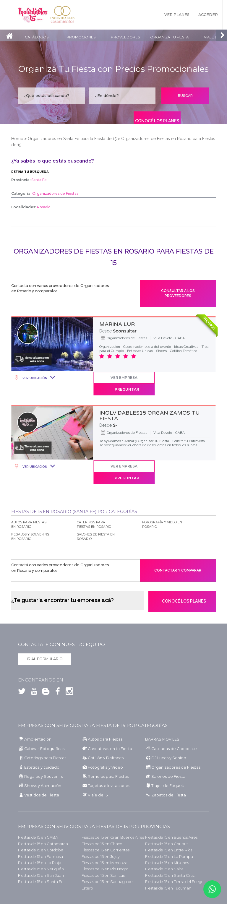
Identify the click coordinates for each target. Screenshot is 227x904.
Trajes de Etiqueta (168, 764)
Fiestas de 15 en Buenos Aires (171, 816)
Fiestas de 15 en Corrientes (105, 829)
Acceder (208, 14)
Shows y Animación (42, 764)
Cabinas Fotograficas (44, 727)
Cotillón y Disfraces (106, 736)
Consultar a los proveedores (178, 293)
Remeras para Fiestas (108, 755)
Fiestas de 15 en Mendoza (104, 841)
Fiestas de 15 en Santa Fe (41, 860)
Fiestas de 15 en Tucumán (168, 866)
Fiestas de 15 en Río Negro (105, 847)
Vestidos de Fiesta (41, 774)
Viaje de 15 (98, 774)
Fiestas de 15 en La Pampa (169, 835)
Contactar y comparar (177, 548)
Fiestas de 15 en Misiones (167, 841)
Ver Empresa (123, 378)
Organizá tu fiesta (169, 37)
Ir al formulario (45, 637)
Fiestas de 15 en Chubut (166, 822)
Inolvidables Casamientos (62, 15)
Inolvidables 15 (33, 15)
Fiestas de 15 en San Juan (41, 854)
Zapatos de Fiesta (168, 774)
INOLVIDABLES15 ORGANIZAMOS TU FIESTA (149, 404)
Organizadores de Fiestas (175, 746)
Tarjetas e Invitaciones (109, 764)
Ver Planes (176, 14)
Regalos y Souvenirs (43, 755)
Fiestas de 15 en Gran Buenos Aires (113, 816)
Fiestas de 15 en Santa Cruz (170, 854)
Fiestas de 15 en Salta (164, 847)
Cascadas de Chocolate (174, 727)
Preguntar (188, 378)
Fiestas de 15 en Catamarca (43, 822)
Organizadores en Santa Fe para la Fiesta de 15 (72, 138)
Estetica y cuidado (41, 746)
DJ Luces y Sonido (168, 736)
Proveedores (125, 37)
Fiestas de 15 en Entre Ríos (168, 829)
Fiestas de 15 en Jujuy (101, 835)
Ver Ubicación (34, 378)
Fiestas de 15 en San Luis (103, 854)
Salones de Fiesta (168, 755)
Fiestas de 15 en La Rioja (39, 841)
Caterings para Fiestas (45, 736)
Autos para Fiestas (105, 718)
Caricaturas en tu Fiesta (110, 727)
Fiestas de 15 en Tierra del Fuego (174, 860)
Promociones (81, 37)
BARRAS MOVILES (162, 718)
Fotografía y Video (105, 746)
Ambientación (37, 718)
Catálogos (36, 37)
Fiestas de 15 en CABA (38, 816)
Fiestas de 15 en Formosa (40, 835)
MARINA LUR (117, 324)
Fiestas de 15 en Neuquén (41, 847)
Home (17, 138)
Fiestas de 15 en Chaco (102, 822)
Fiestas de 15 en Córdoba (40, 829)
